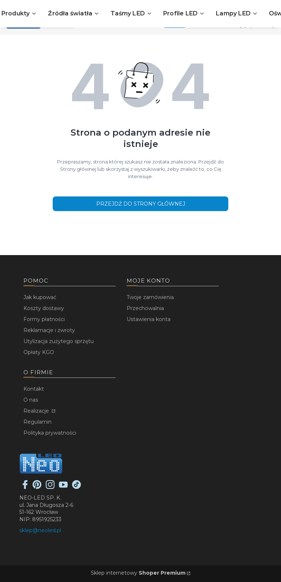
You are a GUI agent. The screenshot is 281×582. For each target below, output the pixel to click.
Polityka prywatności (49, 433)
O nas (30, 400)
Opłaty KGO (38, 352)
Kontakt (33, 389)
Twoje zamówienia (150, 297)
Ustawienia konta (149, 319)
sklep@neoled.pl (40, 530)
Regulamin (37, 422)
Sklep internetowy (138, 573)
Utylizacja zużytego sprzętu (58, 341)
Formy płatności (44, 319)
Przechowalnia (145, 308)
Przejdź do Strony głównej (140, 203)
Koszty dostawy (43, 308)
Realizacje (36, 411)
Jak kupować (39, 297)
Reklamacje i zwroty (49, 330)
